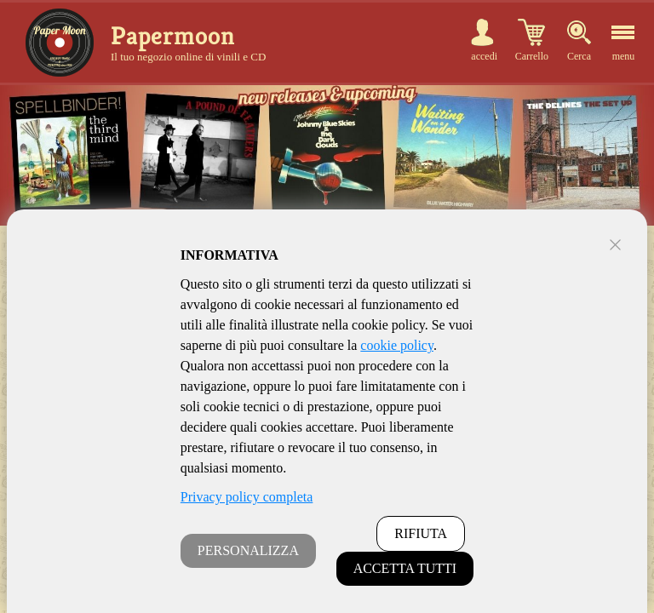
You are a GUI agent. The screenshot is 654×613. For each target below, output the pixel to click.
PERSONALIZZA (248, 550)
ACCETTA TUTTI (405, 568)
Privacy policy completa (247, 497)
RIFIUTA (420, 533)
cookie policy (396, 345)
